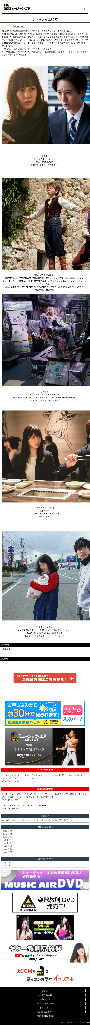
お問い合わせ (45, 999)
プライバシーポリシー (45, 1003)
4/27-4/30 (7, 852)
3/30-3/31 (7, 837)
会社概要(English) (45, 995)
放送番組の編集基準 (45, 1012)
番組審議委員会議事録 (45, 1016)
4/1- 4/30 (7, 866)
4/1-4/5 (6, 840)
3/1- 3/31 (7, 863)
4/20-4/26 (7, 849)
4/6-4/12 (7, 843)
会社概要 (44, 991)
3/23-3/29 (7, 834)
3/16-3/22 (7, 831)
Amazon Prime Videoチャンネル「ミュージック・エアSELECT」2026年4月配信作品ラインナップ (39, 820)
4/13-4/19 (7, 846)
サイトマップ (45, 1008)
